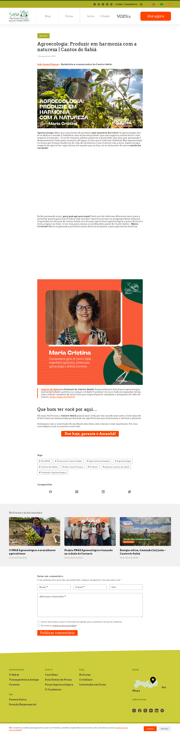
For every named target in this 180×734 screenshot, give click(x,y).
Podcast (93, 467)
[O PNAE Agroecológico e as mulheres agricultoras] (34, 531)
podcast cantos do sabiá (116, 467)
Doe (11, 694)
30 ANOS (44, 461)
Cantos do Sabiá (48, 467)
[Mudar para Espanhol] (168, 4)
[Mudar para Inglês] (153, 4)
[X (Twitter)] (77, 491)
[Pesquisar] (141, 4)
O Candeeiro (53, 689)
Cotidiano (86, 679)
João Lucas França (72, 467)
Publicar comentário (57, 633)
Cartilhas (51, 674)
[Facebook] (99, 4)
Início (90, 16)
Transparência (130, 4)
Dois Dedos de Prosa (58, 679)
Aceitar (150, 729)
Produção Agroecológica (52, 472)
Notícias (43, 36)
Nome (43, 587)
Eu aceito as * (59, 626)
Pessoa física (18, 699)
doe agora (155, 16)
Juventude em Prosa (92, 684)
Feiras (69, 16)
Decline (164, 729)
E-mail (80, 587)
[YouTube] (103, 4)
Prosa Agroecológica (59, 684)
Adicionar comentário (52, 596)
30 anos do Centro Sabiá (68, 461)
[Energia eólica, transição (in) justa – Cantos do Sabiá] (145, 531)
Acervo (48, 669)
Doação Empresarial (22, 704)
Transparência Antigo (24, 679)
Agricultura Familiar (98, 461)
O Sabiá (105, 16)
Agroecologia (123, 461)
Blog (47, 16)
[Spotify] (111, 4)
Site (114, 587)
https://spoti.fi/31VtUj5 (62, 397)
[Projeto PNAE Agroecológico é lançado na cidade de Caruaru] (90, 531)
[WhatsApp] (129, 491)
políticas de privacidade (64, 626)
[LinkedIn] (107, 4)
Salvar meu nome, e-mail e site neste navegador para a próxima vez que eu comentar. (81, 622)
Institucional (16, 669)
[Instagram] (95, 4)
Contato (119, 4)
